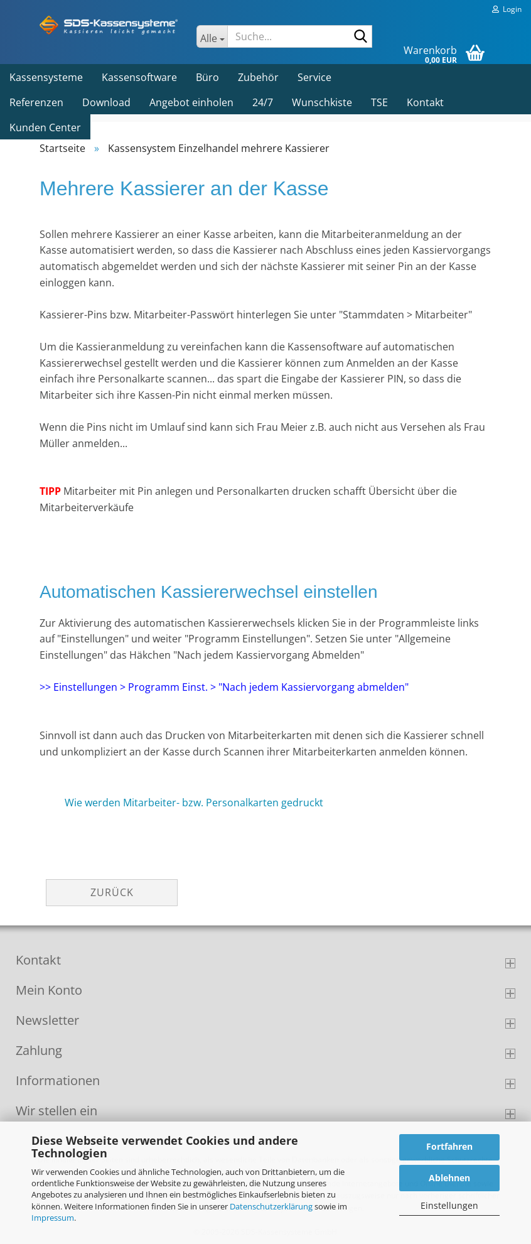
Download (106, 102)
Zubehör (258, 77)
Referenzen (36, 102)
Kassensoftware (139, 77)
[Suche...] (211, 36)
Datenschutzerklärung (271, 1206)
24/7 (262, 102)
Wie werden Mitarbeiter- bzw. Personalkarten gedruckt (194, 802)
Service (314, 77)
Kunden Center (45, 127)
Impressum (52, 1217)
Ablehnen (449, 1178)
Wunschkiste (322, 102)
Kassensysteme (46, 77)
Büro (207, 77)
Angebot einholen (191, 102)
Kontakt (425, 102)
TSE (379, 102)
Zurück (112, 892)
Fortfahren (449, 1146)
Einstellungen (449, 1205)
